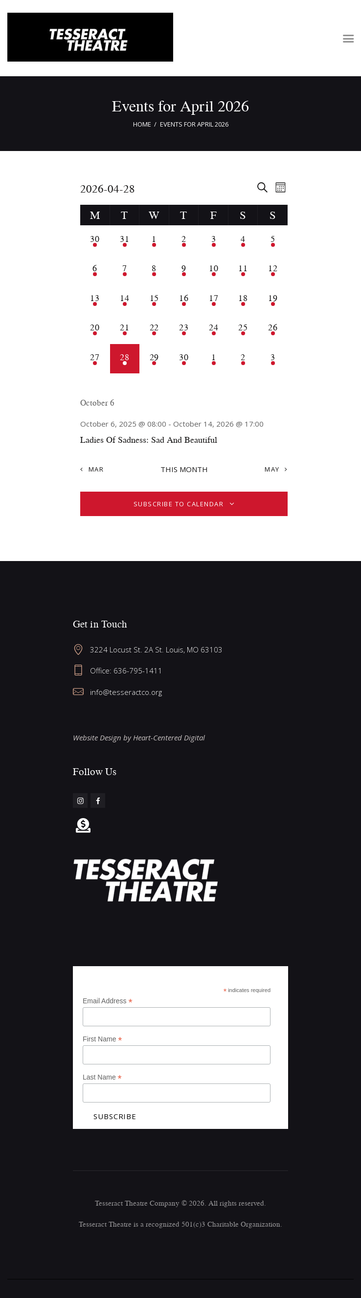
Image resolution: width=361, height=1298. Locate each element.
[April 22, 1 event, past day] (154, 329)
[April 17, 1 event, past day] (213, 300)
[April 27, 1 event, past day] (95, 359)
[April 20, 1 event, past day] (95, 329)
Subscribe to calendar (179, 503)
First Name (102, 1039)
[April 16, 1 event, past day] (184, 300)
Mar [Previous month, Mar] (96, 469)
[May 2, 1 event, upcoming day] (243, 359)
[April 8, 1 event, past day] (154, 270)
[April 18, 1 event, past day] (243, 300)
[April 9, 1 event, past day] (184, 270)
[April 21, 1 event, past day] (125, 329)
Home (142, 124)
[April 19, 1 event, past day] (273, 300)
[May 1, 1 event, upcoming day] (213, 359)
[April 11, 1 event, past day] (243, 270)
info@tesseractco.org (126, 692)
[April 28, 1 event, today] (125, 359)
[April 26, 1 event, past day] (273, 329)
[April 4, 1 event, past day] (243, 240)
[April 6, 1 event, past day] (95, 270)
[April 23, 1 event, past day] (184, 329)
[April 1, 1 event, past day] (154, 240)
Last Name (102, 1077)
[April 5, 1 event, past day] (273, 240)
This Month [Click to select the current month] (184, 469)
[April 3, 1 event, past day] (213, 240)
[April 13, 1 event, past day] (95, 300)
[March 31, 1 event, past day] (125, 240)
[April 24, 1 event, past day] (213, 329)
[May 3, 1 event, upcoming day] (273, 359)
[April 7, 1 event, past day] (125, 270)
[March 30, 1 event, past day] (95, 240)
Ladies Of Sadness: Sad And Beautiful (148, 439)
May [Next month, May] (272, 469)
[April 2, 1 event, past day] (184, 240)
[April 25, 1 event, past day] (243, 329)
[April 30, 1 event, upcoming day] (184, 359)
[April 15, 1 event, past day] (154, 300)
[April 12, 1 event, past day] (273, 270)
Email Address (108, 1001)
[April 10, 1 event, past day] (213, 270)
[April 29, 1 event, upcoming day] (154, 359)
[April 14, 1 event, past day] (125, 300)
